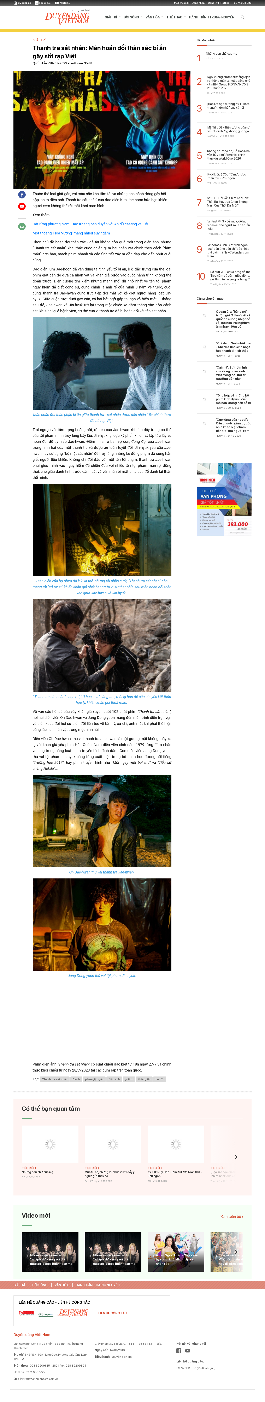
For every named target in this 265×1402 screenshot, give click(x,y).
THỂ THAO (174, 17)
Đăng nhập (198, 2)
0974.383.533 (243, 2)
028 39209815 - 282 (44, 1365)
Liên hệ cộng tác (112, 1313)
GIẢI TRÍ (111, 17)
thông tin (144, 1079)
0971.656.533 (35, 1372)
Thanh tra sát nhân (54, 1079)
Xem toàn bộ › (231, 1216)
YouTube (62, 2)
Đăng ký (212, 2)
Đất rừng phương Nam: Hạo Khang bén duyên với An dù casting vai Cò (90, 224)
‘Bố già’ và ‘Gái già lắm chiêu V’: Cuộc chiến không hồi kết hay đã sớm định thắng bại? (240, 1259)
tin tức (159, 1079)
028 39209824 (76, 1365)
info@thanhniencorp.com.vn (40, 1378)
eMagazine (22, 3)
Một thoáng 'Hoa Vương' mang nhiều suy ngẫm (71, 233)
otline (236, 2)
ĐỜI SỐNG (132, 17)
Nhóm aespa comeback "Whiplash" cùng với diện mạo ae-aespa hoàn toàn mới (51, 1259)
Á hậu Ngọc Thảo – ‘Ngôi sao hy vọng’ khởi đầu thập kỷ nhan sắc (177, 1259)
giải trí (129, 1079)
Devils (76, 1079)
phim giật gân (94, 1079)
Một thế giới (181, 2)
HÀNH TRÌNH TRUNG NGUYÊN (211, 17)
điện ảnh (114, 1079)
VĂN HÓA (153, 17)
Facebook (43, 3)
